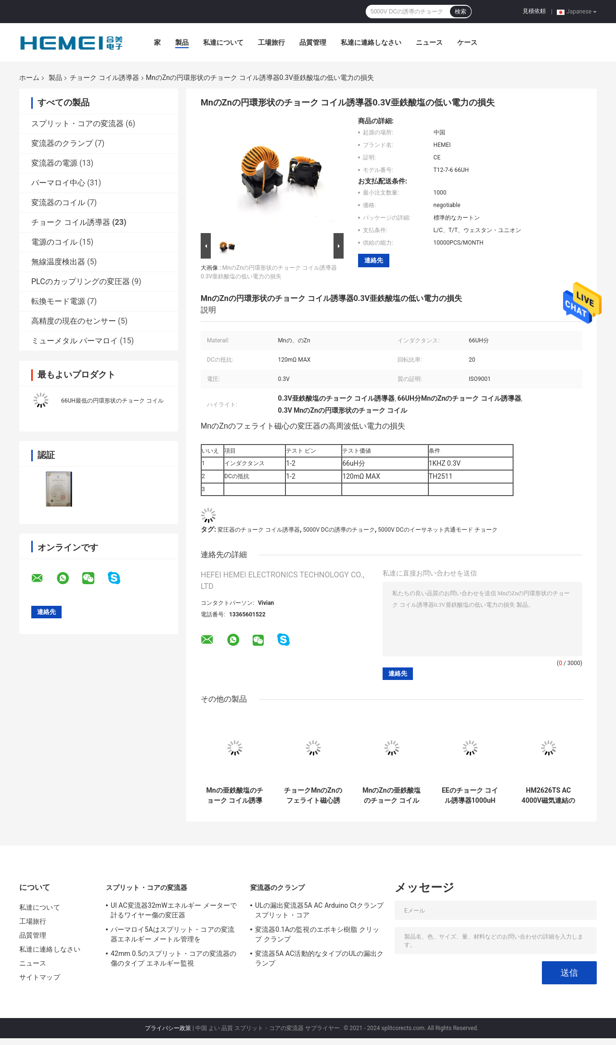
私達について (223, 42)
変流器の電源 (54, 163)
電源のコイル (54, 242)
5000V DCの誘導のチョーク (338, 529)
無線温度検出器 (58, 261)
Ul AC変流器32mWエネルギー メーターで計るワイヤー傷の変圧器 (174, 910)
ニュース (429, 42)
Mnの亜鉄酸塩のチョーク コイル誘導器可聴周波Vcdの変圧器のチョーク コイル (234, 795)
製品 (182, 42)
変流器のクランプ (62, 143)
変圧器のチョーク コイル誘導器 (259, 529)
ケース (467, 42)
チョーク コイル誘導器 (104, 77)
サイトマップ (39, 977)
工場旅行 (271, 42)
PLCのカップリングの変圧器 (80, 281)
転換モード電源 (58, 301)
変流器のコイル (58, 202)
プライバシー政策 (168, 1028)
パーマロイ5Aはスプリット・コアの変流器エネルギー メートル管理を (172, 934)
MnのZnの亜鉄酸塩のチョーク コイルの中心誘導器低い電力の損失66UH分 (391, 795)
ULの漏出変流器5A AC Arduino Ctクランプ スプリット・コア (319, 910)
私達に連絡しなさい (371, 42)
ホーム (29, 77)
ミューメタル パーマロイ (74, 340)
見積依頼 (534, 11)
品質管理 (312, 42)
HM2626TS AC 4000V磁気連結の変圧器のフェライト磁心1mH (549, 795)
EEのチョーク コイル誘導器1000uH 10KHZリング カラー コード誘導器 (470, 795)
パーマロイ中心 (58, 182)
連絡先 (373, 260)
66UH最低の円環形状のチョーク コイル (112, 400)
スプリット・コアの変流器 (77, 123)
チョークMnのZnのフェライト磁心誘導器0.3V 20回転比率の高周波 (313, 795)
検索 (460, 11)
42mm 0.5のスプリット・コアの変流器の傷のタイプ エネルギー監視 (173, 958)
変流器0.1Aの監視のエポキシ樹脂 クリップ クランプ (317, 934)
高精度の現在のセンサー (73, 321)
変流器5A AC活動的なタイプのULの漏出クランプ (319, 958)
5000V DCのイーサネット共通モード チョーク (437, 529)
